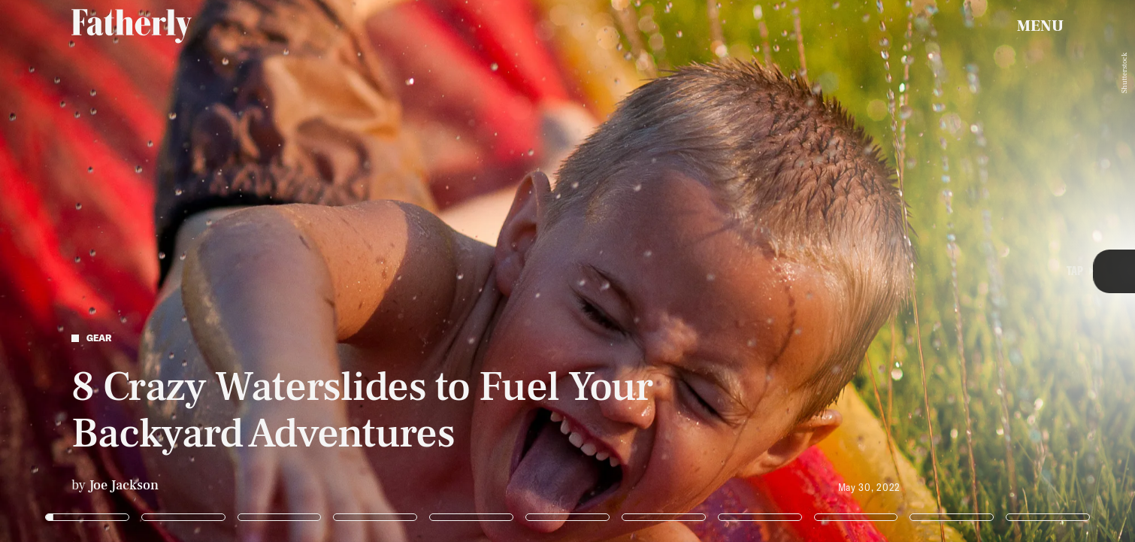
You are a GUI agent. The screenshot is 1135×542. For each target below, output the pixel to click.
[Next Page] (754, 271)
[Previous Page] (187, 271)
